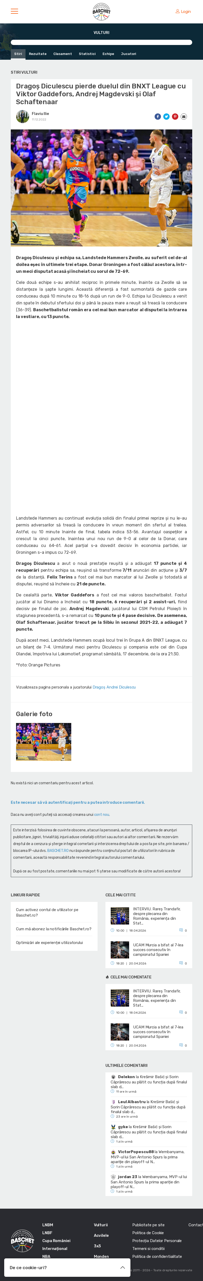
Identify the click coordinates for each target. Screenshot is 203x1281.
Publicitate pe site (148, 1225)
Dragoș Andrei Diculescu (114, 687)
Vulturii (101, 1225)
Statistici (87, 54)
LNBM (47, 1225)
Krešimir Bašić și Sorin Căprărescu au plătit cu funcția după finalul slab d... (149, 1081)
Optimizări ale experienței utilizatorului (49, 942)
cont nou (101, 814)
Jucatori (128, 54)
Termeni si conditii (148, 1248)
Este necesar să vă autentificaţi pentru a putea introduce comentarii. (78, 802)
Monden (101, 1256)
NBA (46, 1256)
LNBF (47, 1232)
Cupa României (56, 1240)
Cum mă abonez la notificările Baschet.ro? (54, 929)
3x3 (97, 1246)
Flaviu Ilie (40, 114)
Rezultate (38, 54)
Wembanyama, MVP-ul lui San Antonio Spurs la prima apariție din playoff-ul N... (148, 1156)
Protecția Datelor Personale (157, 1240)
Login (183, 11)
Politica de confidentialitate (157, 1256)
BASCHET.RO (58, 850)
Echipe (108, 54)
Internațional (54, 1248)
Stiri (18, 54)
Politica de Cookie (148, 1232)
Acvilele (101, 1235)
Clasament (62, 54)
